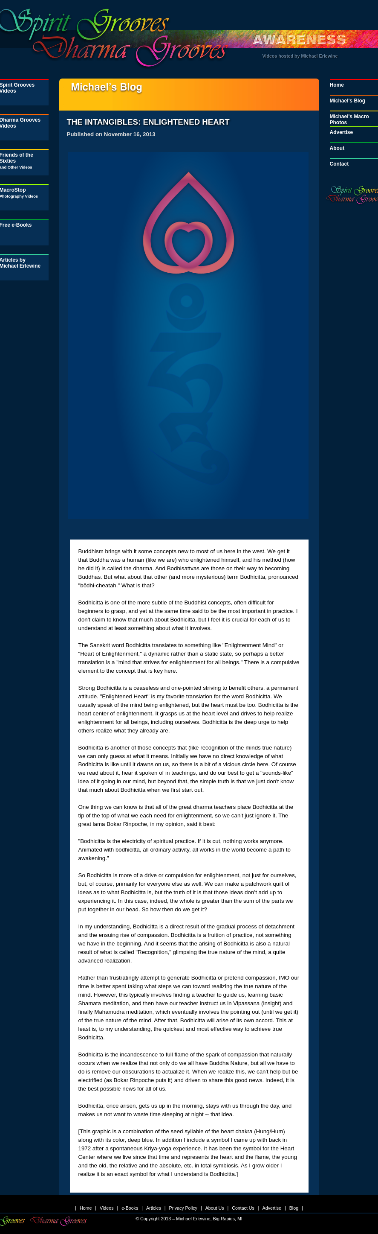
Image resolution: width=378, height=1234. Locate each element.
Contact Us (243, 1208)
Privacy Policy (183, 1208)
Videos (106, 1208)
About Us (214, 1208)
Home (86, 1208)
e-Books (129, 1208)
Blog (293, 1208)
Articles (153, 1208)
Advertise (272, 1208)
